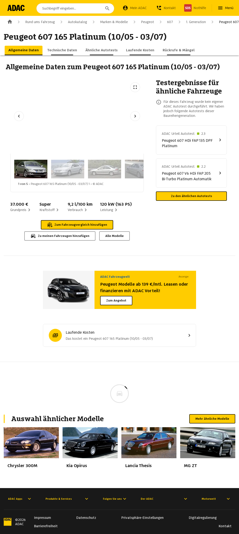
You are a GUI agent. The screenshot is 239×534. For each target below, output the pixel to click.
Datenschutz (86, 518)
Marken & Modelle (109, 22)
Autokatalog (73, 22)
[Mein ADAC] (135, 8)
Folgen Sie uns (115, 499)
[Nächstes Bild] (135, 116)
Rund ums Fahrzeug (35, 22)
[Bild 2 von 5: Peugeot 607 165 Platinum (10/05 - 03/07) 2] (67, 169)
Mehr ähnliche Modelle (212, 419)
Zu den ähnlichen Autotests (191, 196)
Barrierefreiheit (46, 526)
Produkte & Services (67, 499)
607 (165, 22)
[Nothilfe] (195, 8)
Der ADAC (164, 499)
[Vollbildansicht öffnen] (135, 87)
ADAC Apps (20, 499)
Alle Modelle (114, 236)
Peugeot (143, 22)
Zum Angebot (116, 300)
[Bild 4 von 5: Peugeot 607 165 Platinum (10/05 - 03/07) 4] (141, 169)
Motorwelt (216, 499)
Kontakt (225, 526)
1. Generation (191, 22)
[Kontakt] (166, 8)
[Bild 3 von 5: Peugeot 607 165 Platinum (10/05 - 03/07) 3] (104, 169)
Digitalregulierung (203, 518)
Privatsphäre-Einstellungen (142, 518)
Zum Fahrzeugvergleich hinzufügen (77, 225)
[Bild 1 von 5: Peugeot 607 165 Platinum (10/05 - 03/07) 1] (30, 169)
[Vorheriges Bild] (19, 116)
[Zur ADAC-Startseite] (16, 8)
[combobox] (76, 8)
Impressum (42, 518)
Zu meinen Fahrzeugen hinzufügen (59, 236)
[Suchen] (107, 8)
